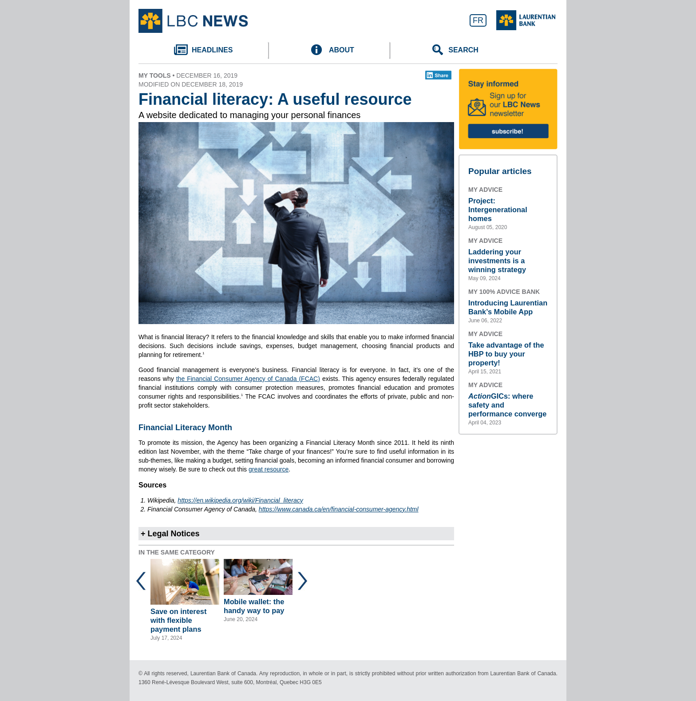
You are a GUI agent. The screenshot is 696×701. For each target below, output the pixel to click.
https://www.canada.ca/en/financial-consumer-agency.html (339, 509)
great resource (269, 469)
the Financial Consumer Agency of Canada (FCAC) (248, 378)
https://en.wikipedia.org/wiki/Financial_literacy (240, 500)
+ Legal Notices (170, 533)
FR (478, 20)
